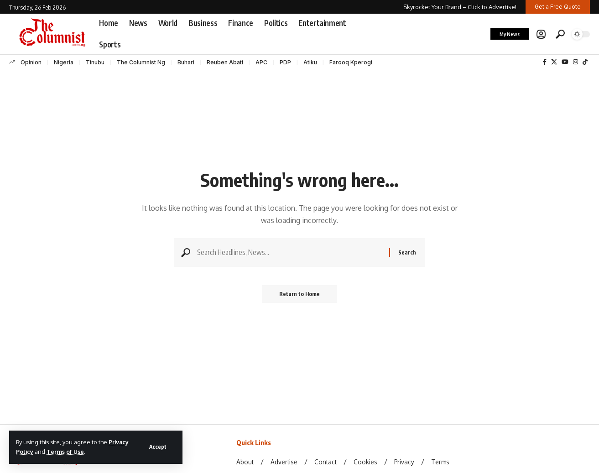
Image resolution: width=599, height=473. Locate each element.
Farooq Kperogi (350, 62)
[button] (158, 447)
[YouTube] (565, 62)
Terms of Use (66, 451)
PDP (285, 62)
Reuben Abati (225, 62)
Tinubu (95, 62)
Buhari (185, 62)
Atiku (310, 62)
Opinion (31, 62)
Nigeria (63, 62)
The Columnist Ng (141, 62)
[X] (554, 62)
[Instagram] (575, 62)
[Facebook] (545, 62)
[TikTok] (585, 62)
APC (261, 62)
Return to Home (299, 294)
